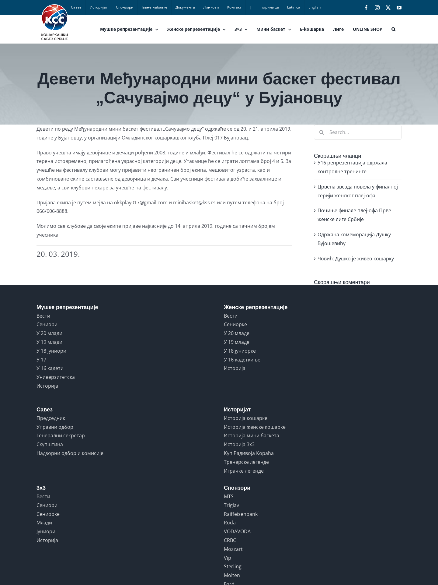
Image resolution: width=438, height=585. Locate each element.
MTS (229, 496)
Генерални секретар (60, 435)
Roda (230, 522)
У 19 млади (49, 342)
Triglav (231, 505)
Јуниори (45, 531)
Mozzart (233, 549)
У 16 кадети (50, 368)
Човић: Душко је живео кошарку (356, 258)
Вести (43, 315)
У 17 (41, 359)
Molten (232, 575)
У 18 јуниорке (240, 350)
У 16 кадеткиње (242, 359)
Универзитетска (55, 377)
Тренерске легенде (246, 462)
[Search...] (357, 132)
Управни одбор (54, 427)
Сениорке (235, 324)
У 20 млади (49, 333)
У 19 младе (236, 342)
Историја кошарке (245, 418)
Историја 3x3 (239, 444)
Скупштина (49, 444)
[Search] (321, 132)
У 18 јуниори (51, 350)
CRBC (230, 540)
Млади (44, 522)
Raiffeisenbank (241, 514)
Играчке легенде (244, 470)
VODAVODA (237, 531)
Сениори (46, 324)
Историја (47, 385)
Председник (50, 418)
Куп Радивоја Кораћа (249, 453)
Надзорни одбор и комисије (69, 453)
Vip (227, 558)
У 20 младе (236, 333)
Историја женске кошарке (255, 427)
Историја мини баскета (251, 435)
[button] (393, 29)
